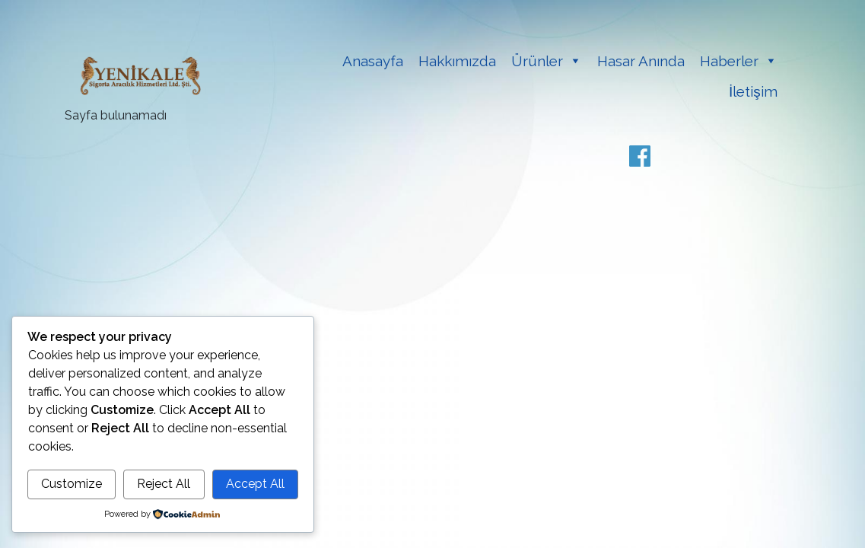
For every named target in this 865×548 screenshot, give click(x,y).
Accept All (255, 483)
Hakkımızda (457, 61)
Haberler (729, 61)
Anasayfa (372, 61)
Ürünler (537, 61)
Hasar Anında (641, 61)
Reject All (163, 483)
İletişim (753, 91)
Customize (71, 483)
